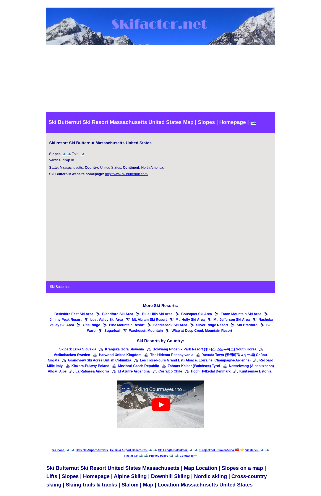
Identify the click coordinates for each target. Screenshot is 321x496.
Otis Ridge (91, 325)
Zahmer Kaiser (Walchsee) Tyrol (194, 366)
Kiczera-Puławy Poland (90, 366)
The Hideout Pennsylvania (171, 355)
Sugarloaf (112, 330)
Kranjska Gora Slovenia (124, 349)
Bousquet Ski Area (196, 314)
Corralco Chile (170, 371)
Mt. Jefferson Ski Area (232, 319)
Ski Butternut (60, 287)
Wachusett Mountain (146, 330)
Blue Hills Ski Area (157, 314)
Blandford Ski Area (117, 314)
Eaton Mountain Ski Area (241, 314)
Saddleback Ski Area (170, 325)
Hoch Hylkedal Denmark (210, 371)
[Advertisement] (160, 79)
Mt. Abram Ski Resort (149, 319)
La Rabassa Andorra (92, 371)
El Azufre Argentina (134, 371)
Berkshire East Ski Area (73, 314)
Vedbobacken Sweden (72, 355)
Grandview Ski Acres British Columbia (99, 360)
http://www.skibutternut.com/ (126, 174)
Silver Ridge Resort (212, 325)
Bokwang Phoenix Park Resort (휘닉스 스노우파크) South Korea (204, 349)
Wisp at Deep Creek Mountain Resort (202, 330)
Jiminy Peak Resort (66, 319)
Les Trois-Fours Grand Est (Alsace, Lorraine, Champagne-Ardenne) (195, 360)
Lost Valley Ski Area (106, 319)
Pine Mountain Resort (126, 325)
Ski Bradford (247, 325)
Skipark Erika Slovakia (77, 349)
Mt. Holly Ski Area (190, 319)
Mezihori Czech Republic (138, 366)
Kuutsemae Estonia (255, 371)
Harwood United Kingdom (120, 355)
